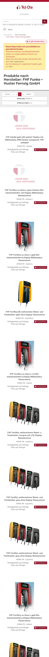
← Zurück (6, 94)
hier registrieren (17, 62)
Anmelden (24, 14)
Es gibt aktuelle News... (37, 41)
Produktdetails (40, 150)
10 (24, 103)
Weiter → (29, 94)
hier (10, 67)
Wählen (24, 98)
